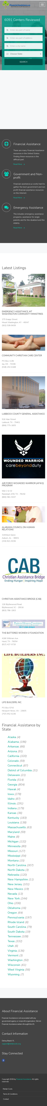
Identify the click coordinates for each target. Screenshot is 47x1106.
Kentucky (13, 818)
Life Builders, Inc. (12, 702)
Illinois (12, 803)
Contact (6, 1099)
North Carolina (17, 865)
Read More (19, 164)
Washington (15, 960)
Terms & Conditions (10, 1094)
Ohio (10, 903)
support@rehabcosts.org (11, 1044)
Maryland (14, 832)
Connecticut (15, 765)
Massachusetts (17, 827)
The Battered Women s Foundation (23, 633)
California (13, 756)
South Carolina (17, 927)
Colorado (13, 761)
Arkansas (13, 746)
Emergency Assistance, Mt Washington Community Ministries (22, 312)
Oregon (12, 913)
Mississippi (14, 856)
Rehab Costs (7, 1089)
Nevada (12, 894)
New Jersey (15, 884)
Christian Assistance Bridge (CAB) (21, 599)
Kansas (12, 813)
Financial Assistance (23, 1079)
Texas (11, 941)
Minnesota (14, 846)
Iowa (11, 794)
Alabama (13, 742)
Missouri (13, 851)
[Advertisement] (23, 95)
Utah (11, 946)
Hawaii (12, 789)
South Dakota (16, 932)
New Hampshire (18, 879)
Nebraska (13, 875)
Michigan (13, 841)
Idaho (11, 799)
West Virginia (16, 970)
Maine (11, 837)
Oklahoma (14, 908)
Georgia (12, 785)
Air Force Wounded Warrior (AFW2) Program (23, 484)
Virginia (12, 951)
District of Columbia (20, 770)
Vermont (13, 955)
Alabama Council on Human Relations (18, 528)
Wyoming (14, 974)
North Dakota (16, 870)
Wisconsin (14, 965)
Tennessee (14, 936)
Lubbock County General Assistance (23, 413)
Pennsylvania (16, 917)
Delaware (14, 775)
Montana (13, 860)
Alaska (12, 737)
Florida (12, 780)
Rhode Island (16, 922)
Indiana (12, 808)
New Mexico (15, 889)
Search (23, 62)
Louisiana (13, 822)
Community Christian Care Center (22, 355)
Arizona (12, 751)
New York (14, 898)
